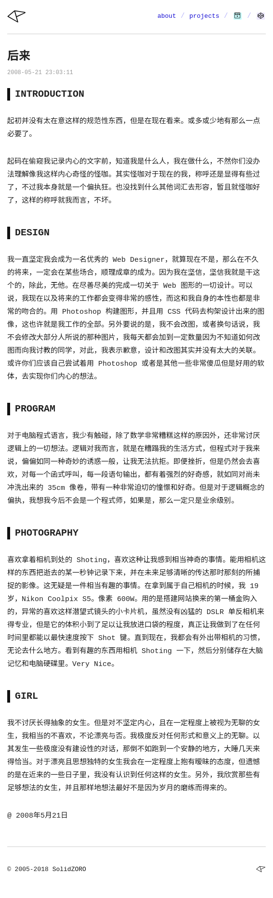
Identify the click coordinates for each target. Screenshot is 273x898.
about (166, 16)
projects (204, 16)
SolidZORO (69, 869)
